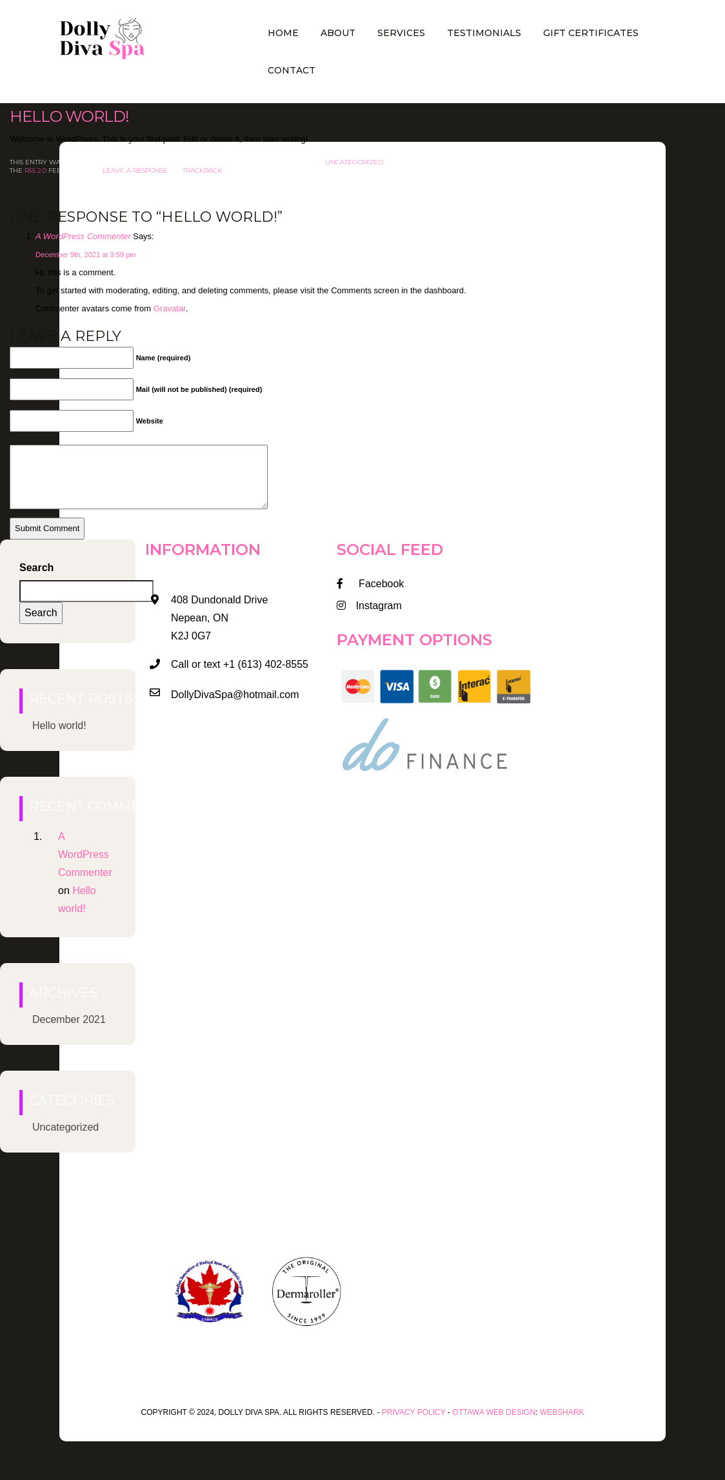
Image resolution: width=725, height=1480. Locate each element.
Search (36, 567)
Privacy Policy (414, 1412)
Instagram (369, 605)
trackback (202, 170)
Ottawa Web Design (493, 1412)
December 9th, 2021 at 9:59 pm (85, 254)
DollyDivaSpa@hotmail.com (235, 694)
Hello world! (69, 116)
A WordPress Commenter (83, 236)
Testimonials (484, 33)
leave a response (135, 170)
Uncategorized (354, 162)
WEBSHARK (562, 1412)
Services (401, 33)
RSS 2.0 (35, 170)
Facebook (370, 583)
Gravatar (170, 308)
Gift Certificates (591, 33)
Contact (291, 70)
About (338, 33)
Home (283, 33)
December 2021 (69, 1019)
